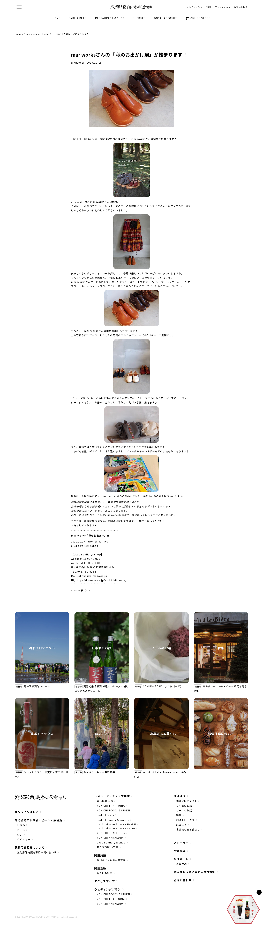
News (27, 34)
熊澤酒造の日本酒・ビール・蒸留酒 (38, 820)
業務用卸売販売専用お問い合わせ (37, 852)
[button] (19, 7)
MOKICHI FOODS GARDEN (113, 810)
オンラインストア (27, 812)
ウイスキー (23, 839)
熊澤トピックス (42, 733)
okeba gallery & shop (111, 842)
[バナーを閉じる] (259, 892)
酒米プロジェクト (42, 648)
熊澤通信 (180, 796)
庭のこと (101, 733)
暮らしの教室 (104, 873)
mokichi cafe (105, 815)
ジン (19, 834)
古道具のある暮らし (161, 733)
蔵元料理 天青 (105, 801)
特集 (221, 648)
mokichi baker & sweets (113, 820)
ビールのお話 (161, 648)
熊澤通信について (221, 733)
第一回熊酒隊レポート (37, 686)
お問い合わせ (183, 880)
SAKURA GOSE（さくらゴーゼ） (163, 686)
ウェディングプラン (107, 889)
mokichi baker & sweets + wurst (117, 828)
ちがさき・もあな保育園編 (99, 772)
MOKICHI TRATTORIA (111, 805)
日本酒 (21, 825)
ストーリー (181, 843)
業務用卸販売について (29, 847)
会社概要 (180, 851)
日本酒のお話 (101, 648)
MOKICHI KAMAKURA (110, 837)
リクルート (181, 859)
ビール (21, 830)
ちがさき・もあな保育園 (111, 860)
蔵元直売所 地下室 (107, 847)
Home (18, 34)
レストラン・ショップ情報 (112, 796)
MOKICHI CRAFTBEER (111, 833)
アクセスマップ (104, 881)
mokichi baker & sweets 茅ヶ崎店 (117, 824)
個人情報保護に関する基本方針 (194, 872)
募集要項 (181, 864)
